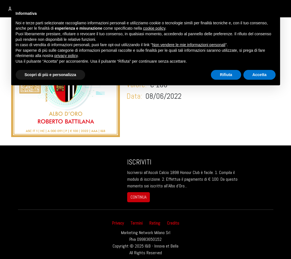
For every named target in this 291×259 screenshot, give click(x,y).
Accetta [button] (259, 74)
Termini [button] (137, 223)
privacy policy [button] (66, 55)
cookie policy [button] (154, 28)
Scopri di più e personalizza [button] (50, 74)
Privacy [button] (118, 223)
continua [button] (138, 197)
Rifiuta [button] (226, 74)
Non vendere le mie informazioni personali (188, 45)
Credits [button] (173, 223)
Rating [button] (154, 223)
